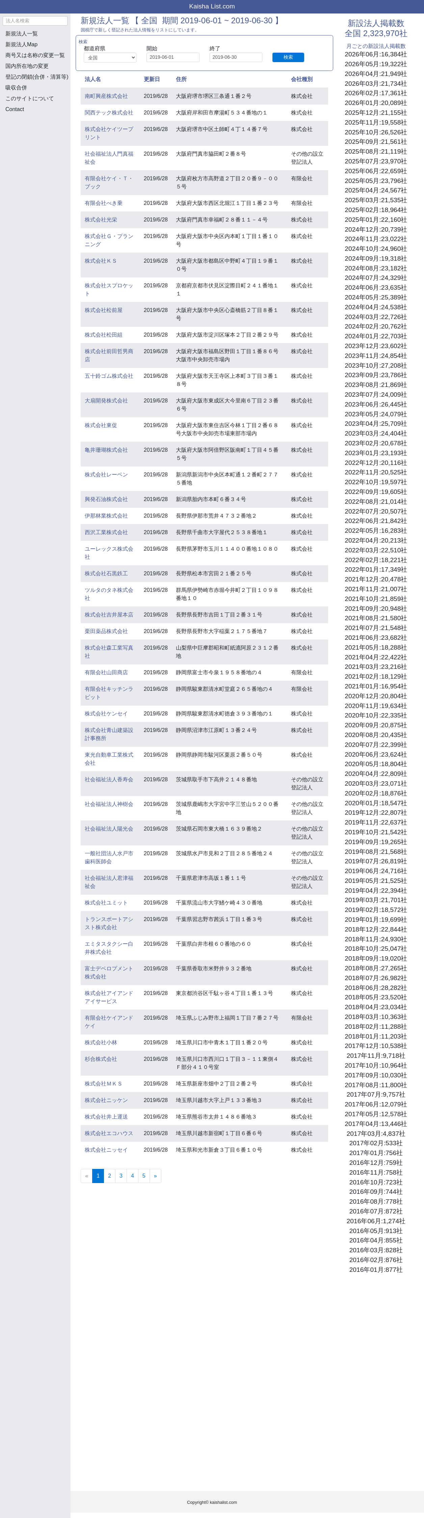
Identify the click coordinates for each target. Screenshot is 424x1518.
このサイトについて (29, 98)
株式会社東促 (101, 425)
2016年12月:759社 (376, 1162)
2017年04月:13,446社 (376, 1123)
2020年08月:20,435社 (376, 734)
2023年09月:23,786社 (376, 374)
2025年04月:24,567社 (376, 190)
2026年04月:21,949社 (376, 73)
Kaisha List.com (212, 6)
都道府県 (94, 48)
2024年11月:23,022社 (376, 238)
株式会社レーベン (106, 474)
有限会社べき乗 (104, 203)
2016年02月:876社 (376, 1259)
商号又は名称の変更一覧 (35, 55)
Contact (14, 109)
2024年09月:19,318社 (376, 258)
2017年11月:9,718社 (376, 1055)
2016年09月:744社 (376, 1191)
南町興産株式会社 (106, 96)
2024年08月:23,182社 (376, 268)
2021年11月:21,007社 (376, 589)
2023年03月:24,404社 (376, 433)
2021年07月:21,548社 (376, 627)
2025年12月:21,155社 (376, 112)
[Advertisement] (35, 154)
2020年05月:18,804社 (376, 763)
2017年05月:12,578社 (376, 1114)
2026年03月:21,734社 (376, 83)
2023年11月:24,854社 (376, 355)
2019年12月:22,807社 (376, 812)
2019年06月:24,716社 (376, 870)
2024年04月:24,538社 (376, 307)
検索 (288, 57)
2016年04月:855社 (376, 1240)
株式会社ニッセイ (106, 1150)
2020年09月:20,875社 (376, 725)
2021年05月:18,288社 (376, 647)
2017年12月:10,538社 (376, 1045)
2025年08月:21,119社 (376, 151)
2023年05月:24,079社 (376, 414)
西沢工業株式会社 (106, 532)
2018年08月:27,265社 (376, 968)
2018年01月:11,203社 (376, 1036)
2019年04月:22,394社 (376, 890)
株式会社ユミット (106, 903)
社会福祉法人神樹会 (109, 804)
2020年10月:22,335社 (376, 715)
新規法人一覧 (21, 33)
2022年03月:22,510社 (376, 550)
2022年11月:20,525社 (376, 472)
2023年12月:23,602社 (376, 345)
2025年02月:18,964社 (376, 209)
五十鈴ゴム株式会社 (109, 376)
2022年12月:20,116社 (376, 462)
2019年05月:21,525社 (376, 880)
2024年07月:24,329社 (376, 277)
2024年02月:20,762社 (376, 326)
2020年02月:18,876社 (376, 793)
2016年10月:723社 (376, 1182)
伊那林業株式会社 (106, 516)
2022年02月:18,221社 (376, 560)
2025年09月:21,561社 (376, 141)
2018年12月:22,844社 (376, 929)
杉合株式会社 (101, 1059)
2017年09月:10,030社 (376, 1075)
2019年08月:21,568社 (376, 851)
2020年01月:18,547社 (376, 803)
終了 (215, 48)
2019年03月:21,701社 (376, 900)
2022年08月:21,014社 (376, 501)
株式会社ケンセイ (106, 713)
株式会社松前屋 (104, 310)
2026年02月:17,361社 (376, 93)
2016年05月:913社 (376, 1230)
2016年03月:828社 (376, 1250)
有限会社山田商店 (106, 672)
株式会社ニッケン (106, 1100)
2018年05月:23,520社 (376, 997)
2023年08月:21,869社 (376, 384)
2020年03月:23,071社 (376, 783)
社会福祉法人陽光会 (109, 829)
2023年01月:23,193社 (376, 452)
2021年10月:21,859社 (376, 598)
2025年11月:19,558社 (376, 122)
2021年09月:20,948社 (376, 608)
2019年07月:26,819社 (376, 861)
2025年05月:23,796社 (376, 180)
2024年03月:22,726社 (376, 316)
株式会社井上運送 (106, 1117)
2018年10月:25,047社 (376, 948)
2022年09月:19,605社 (376, 491)
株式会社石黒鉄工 (106, 573)
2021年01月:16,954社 (376, 686)
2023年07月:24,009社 (376, 394)
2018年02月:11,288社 (376, 1026)
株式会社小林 (101, 1042)
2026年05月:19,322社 (376, 64)
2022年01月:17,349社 (376, 569)
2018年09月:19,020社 (376, 958)
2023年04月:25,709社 (376, 423)
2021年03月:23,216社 (376, 666)
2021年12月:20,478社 (376, 579)
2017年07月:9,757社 (376, 1094)
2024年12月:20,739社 (376, 229)
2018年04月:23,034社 (376, 1007)
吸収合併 (16, 87)
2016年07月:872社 (376, 1211)
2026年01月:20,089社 (376, 102)
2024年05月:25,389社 (376, 297)
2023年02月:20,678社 (376, 443)
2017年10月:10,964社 (376, 1065)
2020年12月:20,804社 (376, 696)
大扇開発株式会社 (106, 400)
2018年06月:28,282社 (376, 987)
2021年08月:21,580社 (376, 618)
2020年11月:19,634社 (376, 705)
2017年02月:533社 (376, 1143)
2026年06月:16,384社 (376, 54)
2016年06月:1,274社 (376, 1221)
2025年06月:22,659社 (376, 171)
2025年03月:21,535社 (376, 200)
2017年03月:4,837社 (376, 1133)
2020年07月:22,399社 (376, 744)
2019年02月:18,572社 (376, 909)
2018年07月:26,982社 (376, 978)
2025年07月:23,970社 (376, 161)
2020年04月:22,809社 (376, 773)
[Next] (155, 1176)
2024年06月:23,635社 (376, 287)
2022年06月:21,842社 (376, 520)
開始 (152, 48)
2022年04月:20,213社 (376, 540)
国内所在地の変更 (27, 66)
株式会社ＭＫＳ (104, 1084)
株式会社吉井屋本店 (109, 615)
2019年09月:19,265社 (376, 841)
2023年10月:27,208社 (376, 365)
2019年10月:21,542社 (376, 832)
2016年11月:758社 (376, 1172)
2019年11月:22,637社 (376, 822)
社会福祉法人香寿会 (109, 779)
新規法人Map (21, 44)
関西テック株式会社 (109, 112)
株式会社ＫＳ (101, 261)
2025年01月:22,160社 (376, 219)
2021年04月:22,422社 (376, 657)
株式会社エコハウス (109, 1133)
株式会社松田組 (104, 335)
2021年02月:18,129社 (376, 676)
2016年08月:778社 (376, 1201)
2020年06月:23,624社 (376, 754)
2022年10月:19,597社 (376, 482)
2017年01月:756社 (376, 1152)
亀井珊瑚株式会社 (106, 450)
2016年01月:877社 (376, 1269)
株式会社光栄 (101, 220)
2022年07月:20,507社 (376, 511)
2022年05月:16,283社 (376, 530)
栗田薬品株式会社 (106, 631)
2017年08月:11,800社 (376, 1085)
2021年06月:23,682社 (376, 637)
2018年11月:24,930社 (376, 939)
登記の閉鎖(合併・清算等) (37, 77)
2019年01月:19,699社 (376, 919)
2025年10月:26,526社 (376, 132)
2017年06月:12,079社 (376, 1104)
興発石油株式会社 (106, 499)
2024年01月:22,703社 (376, 336)
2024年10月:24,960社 (376, 248)
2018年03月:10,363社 (376, 1016)
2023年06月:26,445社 (376, 404)
